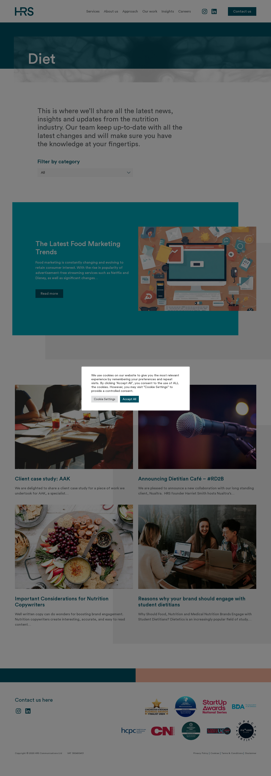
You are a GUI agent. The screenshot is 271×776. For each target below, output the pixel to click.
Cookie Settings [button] (104, 399)
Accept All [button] (129, 399)
